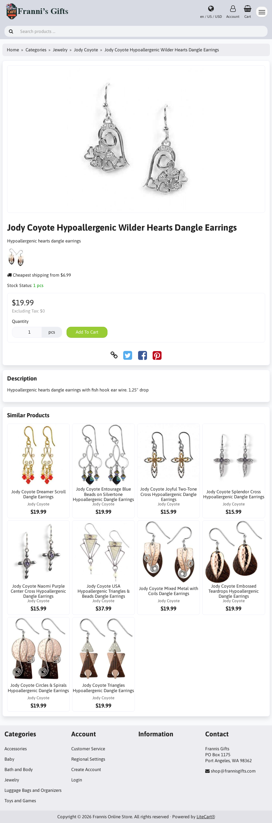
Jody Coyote (86, 49)
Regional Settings (88, 759)
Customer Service (88, 748)
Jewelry (60, 49)
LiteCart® (206, 816)
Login (76, 779)
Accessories (15, 748)
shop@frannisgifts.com (233, 770)
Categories (36, 49)
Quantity (20, 321)
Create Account (86, 769)
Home (13, 49)
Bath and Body (18, 769)
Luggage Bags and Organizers (32, 790)
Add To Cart (87, 331)
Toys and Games (20, 800)
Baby (9, 759)
